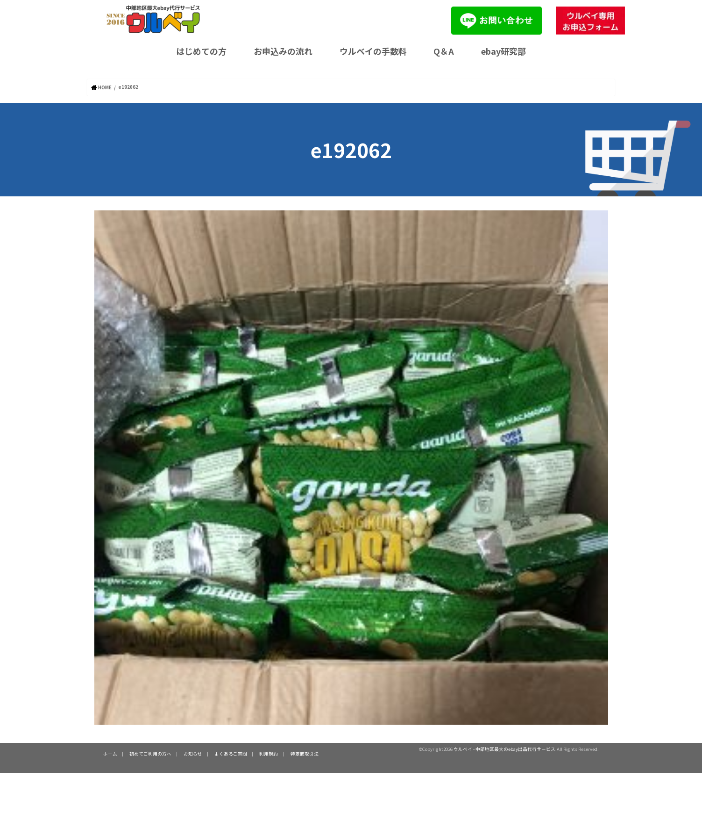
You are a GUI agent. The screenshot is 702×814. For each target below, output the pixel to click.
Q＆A (443, 51)
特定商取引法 (304, 753)
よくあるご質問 (230, 753)
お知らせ (193, 753)
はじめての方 (201, 51)
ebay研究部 (503, 51)
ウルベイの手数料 (373, 51)
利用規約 (268, 753)
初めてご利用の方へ (150, 753)
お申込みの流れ (283, 51)
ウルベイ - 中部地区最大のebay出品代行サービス (504, 748)
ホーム (110, 753)
